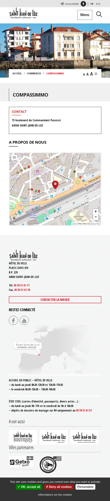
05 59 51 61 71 (21, 285)
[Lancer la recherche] (97, 14)
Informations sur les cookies (55, 494)
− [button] (95, 217)
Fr (92, 3)
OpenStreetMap (94, 224)
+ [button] (95, 212)
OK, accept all (29, 486)
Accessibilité (72, 3)
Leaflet (74, 224)
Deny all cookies (59, 486)
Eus (98, 3)
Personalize (85, 486)
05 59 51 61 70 (22, 290)
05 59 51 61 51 (84, 410)
